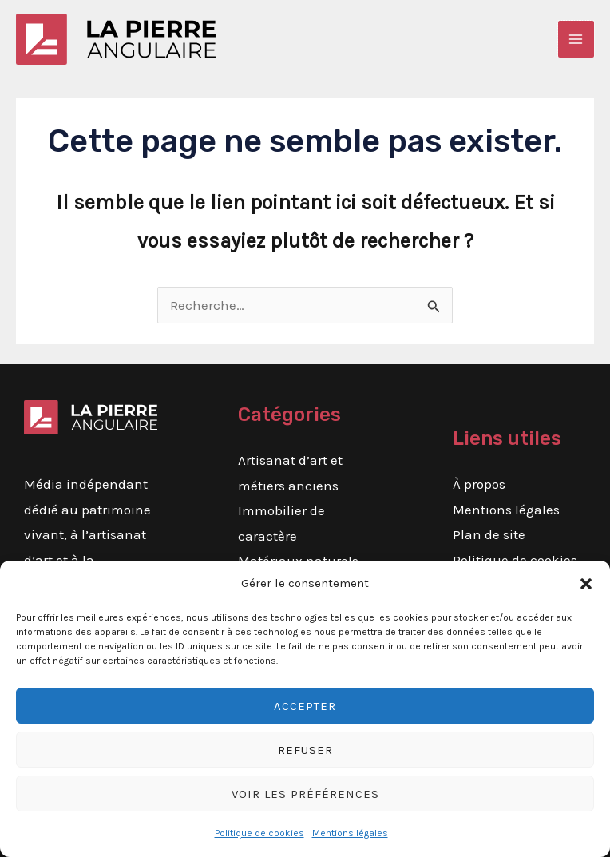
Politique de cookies (259, 833)
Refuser (305, 750)
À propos (479, 484)
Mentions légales (350, 833)
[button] (586, 584)
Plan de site (489, 534)
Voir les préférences (305, 794)
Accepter (305, 706)
